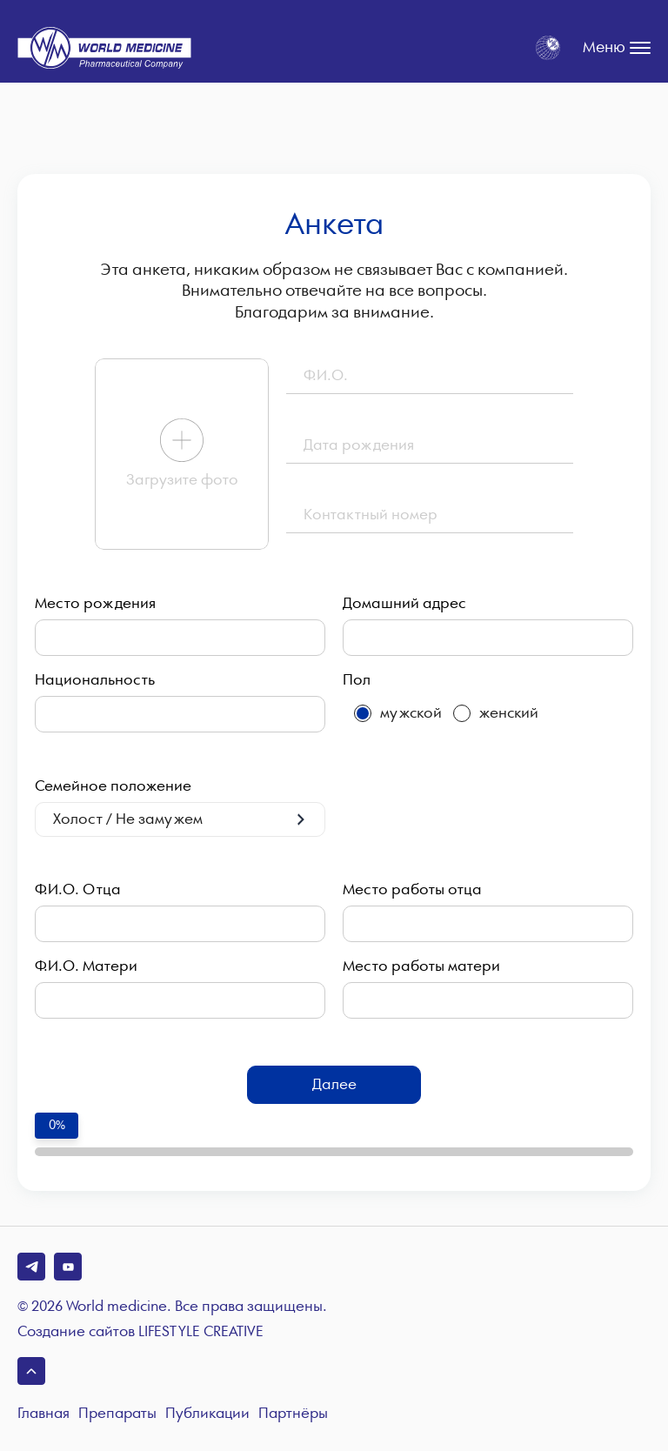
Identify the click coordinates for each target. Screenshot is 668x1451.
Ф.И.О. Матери (86, 966)
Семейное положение (113, 786)
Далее (334, 1084)
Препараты (117, 1414)
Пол (357, 680)
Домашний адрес (404, 604)
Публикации (207, 1414)
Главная (43, 1414)
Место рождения (95, 604)
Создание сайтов (140, 1333)
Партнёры (293, 1414)
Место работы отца (412, 890)
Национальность (95, 680)
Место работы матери (421, 966)
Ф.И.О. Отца (78, 890)
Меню (617, 47)
